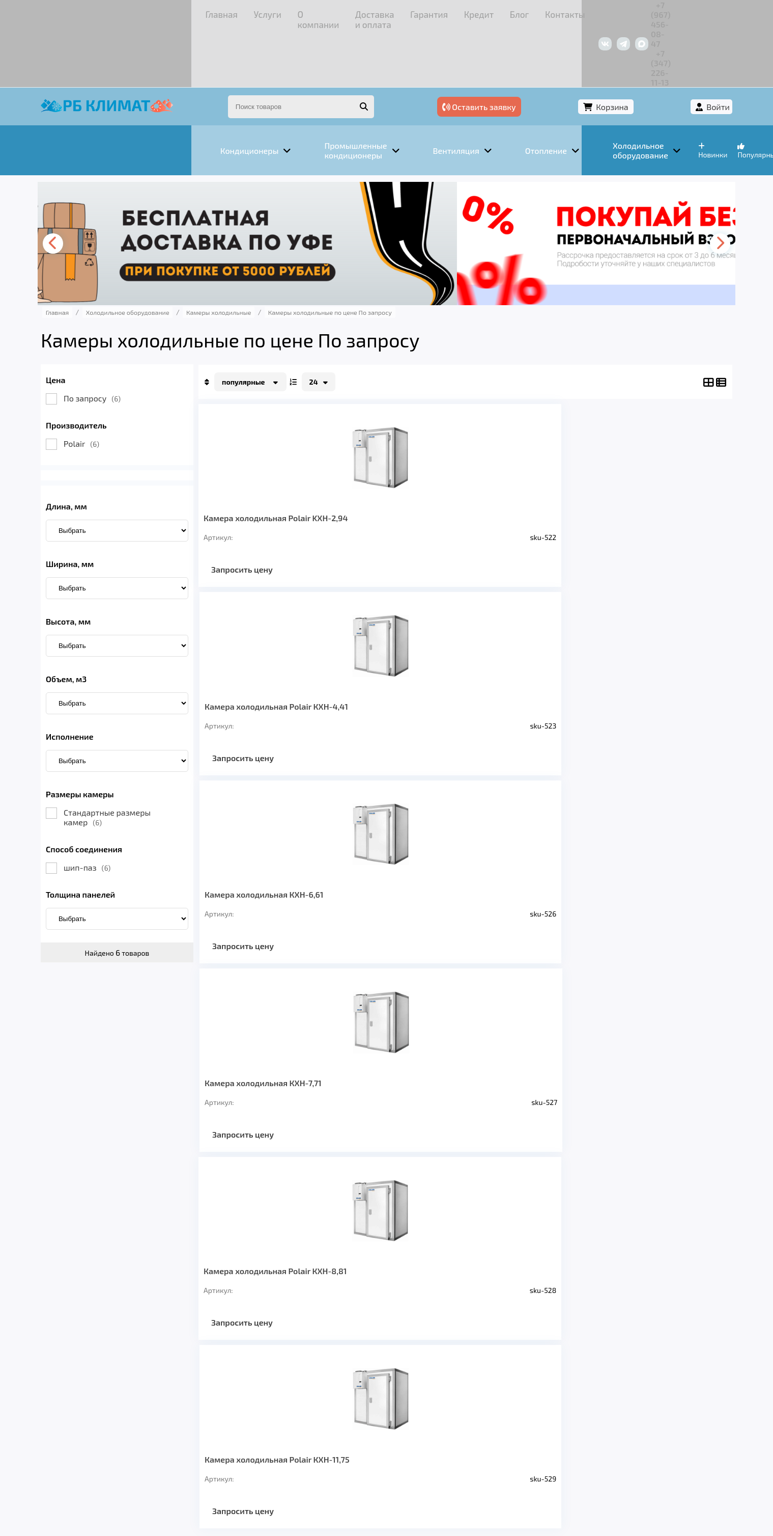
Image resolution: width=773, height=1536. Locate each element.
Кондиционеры (125, 1390)
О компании (193, 12)
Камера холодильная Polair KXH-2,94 (293, 463)
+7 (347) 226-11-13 (650, 12)
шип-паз (135, 808)
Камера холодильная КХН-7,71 (623, 463)
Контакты (436, 12)
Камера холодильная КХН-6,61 (514, 463)
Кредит (366, 12)
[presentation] (104, 184)
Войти (669, 50)
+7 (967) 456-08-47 (573, 12)
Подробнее (541, 1467)
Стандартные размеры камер (155, 757)
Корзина (613, 50)
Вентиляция (203, 1390)
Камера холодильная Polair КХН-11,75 (405, 661)
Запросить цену (290, 519)
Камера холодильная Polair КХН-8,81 (293, 661)
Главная (109, 12)
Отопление (270, 1390)
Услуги (147, 12)
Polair (130, 384)
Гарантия (325, 12)
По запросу (140, 338)
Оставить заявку (530, 50)
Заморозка (335, 1390)
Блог (399, 12)
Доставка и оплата (261, 12)
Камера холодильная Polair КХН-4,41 (405, 463)
